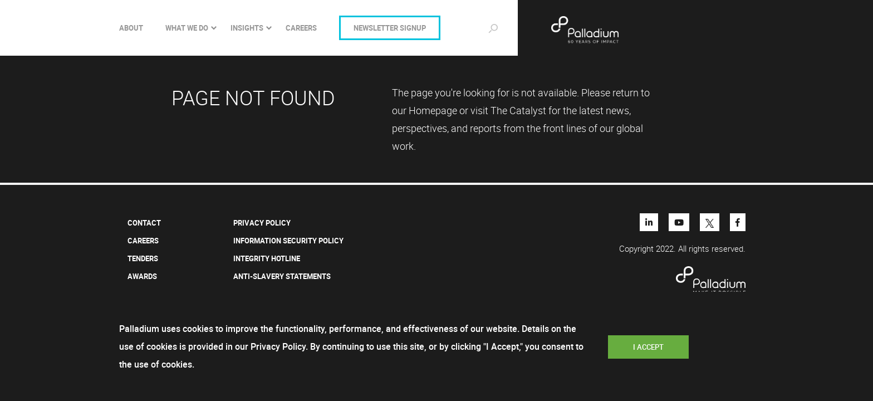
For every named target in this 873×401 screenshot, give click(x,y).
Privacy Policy (262, 223)
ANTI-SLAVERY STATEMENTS (282, 276)
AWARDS (142, 276)
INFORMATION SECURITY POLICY (288, 241)
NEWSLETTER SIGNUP (390, 28)
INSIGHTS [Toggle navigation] (246, 28)
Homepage (433, 110)
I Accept (648, 347)
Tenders (142, 258)
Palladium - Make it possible (620, 30)
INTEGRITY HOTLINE (266, 258)
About (131, 28)
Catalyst (527, 110)
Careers (143, 241)
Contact (144, 223)
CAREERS (301, 28)
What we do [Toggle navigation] (186, 28)
